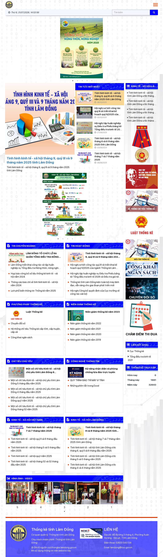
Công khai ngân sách (21, 337)
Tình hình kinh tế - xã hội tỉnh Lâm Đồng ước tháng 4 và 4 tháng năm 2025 (93, 466)
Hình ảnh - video (19, 478)
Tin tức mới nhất (89, 87)
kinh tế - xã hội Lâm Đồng (84, 419)
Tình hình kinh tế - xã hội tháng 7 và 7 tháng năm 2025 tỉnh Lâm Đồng (95, 440)
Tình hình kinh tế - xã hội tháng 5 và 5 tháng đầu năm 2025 (35, 449)
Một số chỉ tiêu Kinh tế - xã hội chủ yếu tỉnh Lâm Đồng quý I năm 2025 (35, 399)
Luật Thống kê (34, 311)
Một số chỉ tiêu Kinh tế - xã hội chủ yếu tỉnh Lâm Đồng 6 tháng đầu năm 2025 (43, 370)
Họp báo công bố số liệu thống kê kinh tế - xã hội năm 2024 (34, 275)
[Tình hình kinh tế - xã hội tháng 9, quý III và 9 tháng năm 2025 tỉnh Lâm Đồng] (84, 97)
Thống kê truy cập (141, 367)
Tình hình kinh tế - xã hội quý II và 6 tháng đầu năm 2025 (34, 440)
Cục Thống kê (136, 351)
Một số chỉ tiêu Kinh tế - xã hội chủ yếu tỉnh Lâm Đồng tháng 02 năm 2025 (35, 408)
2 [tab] (77, 80)
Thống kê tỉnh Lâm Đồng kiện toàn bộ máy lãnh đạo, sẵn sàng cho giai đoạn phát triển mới (94, 284)
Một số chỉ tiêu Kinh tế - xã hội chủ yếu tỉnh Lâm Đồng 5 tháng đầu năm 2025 (35, 382)
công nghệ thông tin (82, 360)
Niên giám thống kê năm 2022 (85, 323)
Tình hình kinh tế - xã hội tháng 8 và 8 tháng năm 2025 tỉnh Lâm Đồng (107, 141)
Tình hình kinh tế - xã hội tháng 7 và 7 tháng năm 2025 (107, 156)
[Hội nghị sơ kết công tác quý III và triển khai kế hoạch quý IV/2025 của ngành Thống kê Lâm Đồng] (84, 113)
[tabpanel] (81, 48)
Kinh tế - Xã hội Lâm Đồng (141, 86)
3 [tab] (82, 80)
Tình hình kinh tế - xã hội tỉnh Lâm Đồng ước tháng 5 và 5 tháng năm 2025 (93, 458)
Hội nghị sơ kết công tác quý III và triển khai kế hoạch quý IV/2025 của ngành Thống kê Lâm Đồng (107, 111)
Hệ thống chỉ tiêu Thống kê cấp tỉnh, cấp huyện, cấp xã (35, 330)
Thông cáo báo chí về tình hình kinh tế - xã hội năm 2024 (34, 284)
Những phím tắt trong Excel (84, 385)
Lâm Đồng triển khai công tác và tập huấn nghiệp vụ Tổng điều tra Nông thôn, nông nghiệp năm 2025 (36, 266)
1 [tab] (72, 80)
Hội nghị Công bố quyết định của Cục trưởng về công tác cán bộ (95, 292)
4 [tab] (87, 80)
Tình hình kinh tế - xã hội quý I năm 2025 (31, 456)
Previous (2, 48)
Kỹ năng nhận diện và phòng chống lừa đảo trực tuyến (101, 370)
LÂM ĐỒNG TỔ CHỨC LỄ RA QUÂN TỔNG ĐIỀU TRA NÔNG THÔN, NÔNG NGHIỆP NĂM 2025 (42, 255)
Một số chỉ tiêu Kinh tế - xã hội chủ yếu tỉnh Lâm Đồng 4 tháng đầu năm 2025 (35, 390)
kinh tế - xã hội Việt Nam (24, 419)
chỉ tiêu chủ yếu (19, 360)
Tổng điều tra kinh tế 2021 (139, 358)
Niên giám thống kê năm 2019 (85, 339)
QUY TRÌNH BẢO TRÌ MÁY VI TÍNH (87, 380)
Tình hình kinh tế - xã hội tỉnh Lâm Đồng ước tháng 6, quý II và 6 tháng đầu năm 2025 (93, 449)
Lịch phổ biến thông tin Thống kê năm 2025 (33, 290)
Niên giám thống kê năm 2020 (85, 334)
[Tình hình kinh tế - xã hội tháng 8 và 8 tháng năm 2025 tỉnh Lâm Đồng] (84, 143)
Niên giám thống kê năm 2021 (85, 328)
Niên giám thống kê (80, 304)
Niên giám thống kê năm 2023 (102, 311)
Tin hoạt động (77, 245)
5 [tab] (91, 80)
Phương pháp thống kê (24, 304)
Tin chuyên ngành (20, 245)
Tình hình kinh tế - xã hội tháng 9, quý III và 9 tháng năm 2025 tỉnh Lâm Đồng (107, 96)
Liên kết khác (137, 344)
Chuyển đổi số (18, 323)
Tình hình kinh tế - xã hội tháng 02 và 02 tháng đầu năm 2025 (34, 463)
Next (161, 48)
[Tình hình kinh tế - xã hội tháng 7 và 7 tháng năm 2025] (84, 158)
